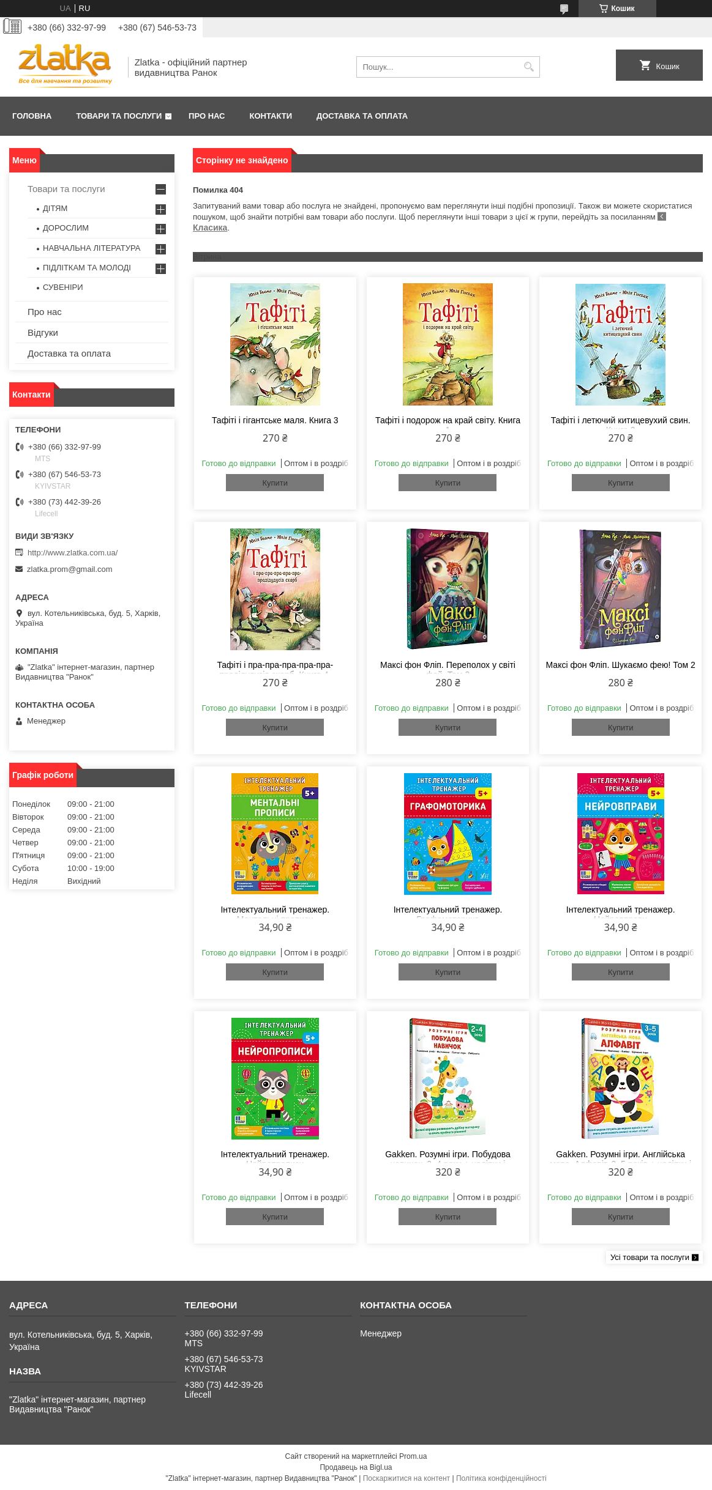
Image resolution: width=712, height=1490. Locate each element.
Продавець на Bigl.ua (356, 1467)
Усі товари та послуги (649, 1257)
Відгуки (43, 332)
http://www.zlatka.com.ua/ (73, 552)
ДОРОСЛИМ (66, 227)
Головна (31, 115)
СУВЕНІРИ (63, 287)
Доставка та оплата (362, 115)
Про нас (207, 115)
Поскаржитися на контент (406, 1478)
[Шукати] (529, 67)
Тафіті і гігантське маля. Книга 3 (275, 420)
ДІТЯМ (55, 208)
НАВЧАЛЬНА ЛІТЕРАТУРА (91, 248)
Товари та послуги (119, 115)
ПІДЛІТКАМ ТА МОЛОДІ (87, 267)
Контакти (271, 115)
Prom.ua (413, 1456)
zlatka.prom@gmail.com (70, 569)
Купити (275, 482)
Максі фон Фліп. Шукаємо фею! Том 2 (620, 665)
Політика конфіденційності (501, 1478)
